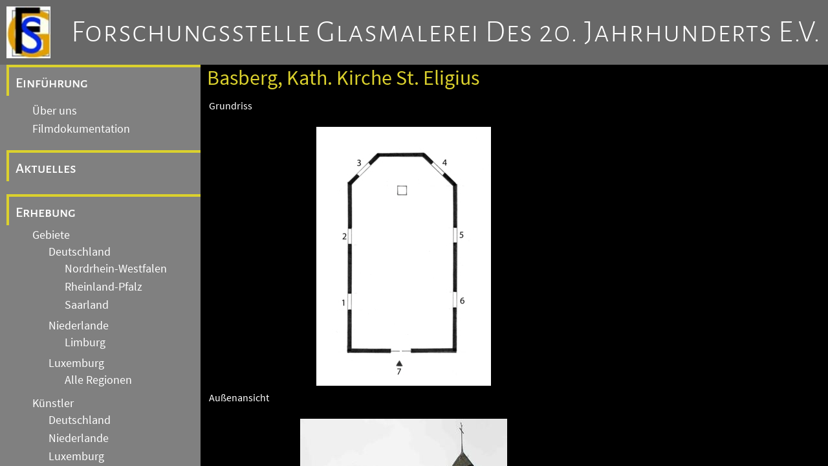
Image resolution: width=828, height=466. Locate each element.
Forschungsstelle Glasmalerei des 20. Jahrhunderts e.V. (446, 32)
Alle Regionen (98, 380)
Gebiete (51, 235)
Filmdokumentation (81, 129)
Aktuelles (46, 168)
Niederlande (79, 325)
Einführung (52, 83)
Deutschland (80, 252)
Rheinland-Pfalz (103, 287)
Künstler (53, 403)
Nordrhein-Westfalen (116, 268)
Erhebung (46, 212)
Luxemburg (76, 363)
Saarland (87, 305)
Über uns (54, 111)
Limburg (85, 342)
